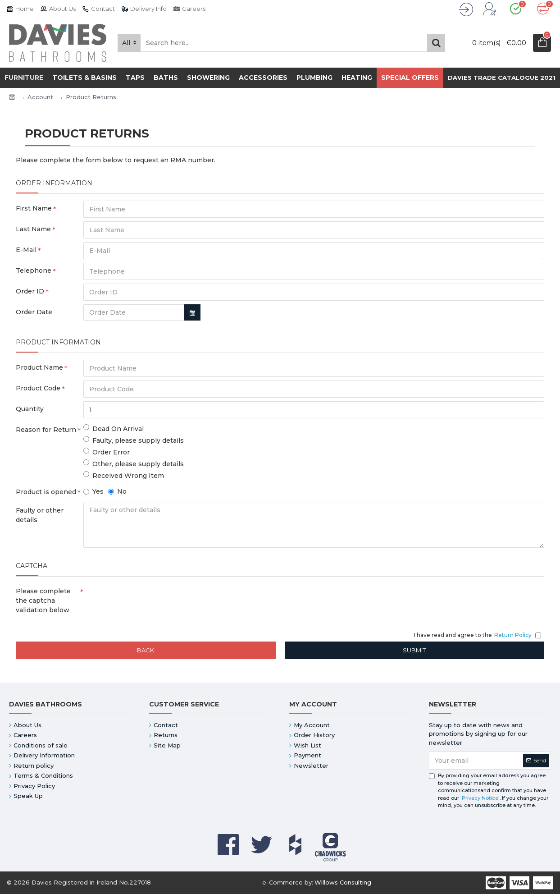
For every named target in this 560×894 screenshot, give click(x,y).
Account (40, 97)
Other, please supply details (133, 463)
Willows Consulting (342, 882)
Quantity (30, 409)
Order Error (106, 452)
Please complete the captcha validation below (43, 600)
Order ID (30, 291)
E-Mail (26, 250)
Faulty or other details (40, 515)
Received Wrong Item (123, 475)
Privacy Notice (480, 798)
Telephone (33, 270)
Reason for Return (46, 430)
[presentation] (146, 599)
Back (145, 650)
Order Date (34, 312)
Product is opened (46, 492)
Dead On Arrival (113, 428)
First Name (34, 208)
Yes (93, 491)
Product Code (38, 388)
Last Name (33, 229)
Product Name (39, 367)
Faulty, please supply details (133, 440)
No (117, 491)
